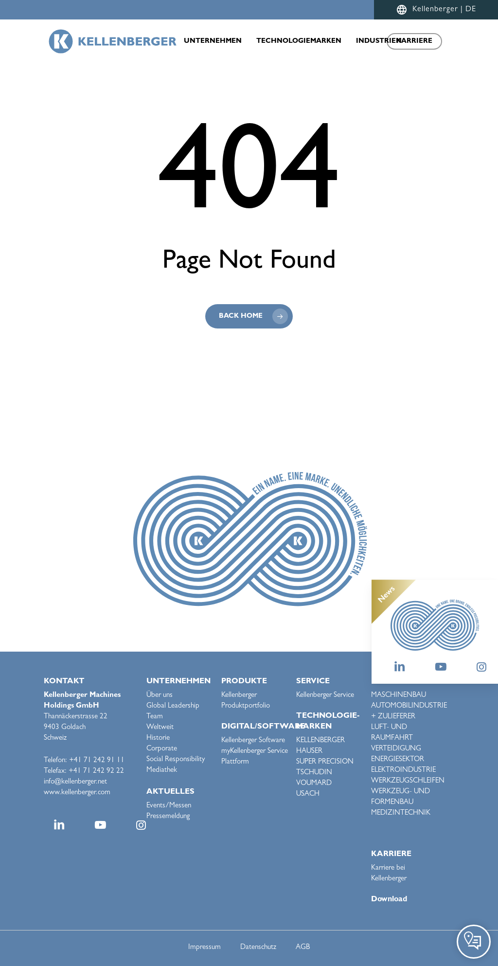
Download (389, 900)
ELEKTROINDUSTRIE (403, 770)
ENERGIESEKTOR (397, 760)
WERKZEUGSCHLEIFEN (408, 781)
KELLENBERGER (320, 741)
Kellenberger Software (253, 741)
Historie (158, 738)
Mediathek (161, 770)
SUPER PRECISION (325, 762)
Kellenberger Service (325, 695)
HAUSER (309, 751)
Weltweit (160, 727)
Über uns (159, 695)
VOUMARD (314, 783)
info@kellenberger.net (75, 782)
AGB (303, 947)
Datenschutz (258, 947)
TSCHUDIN (314, 773)
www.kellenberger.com (77, 793)
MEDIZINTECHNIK (400, 813)
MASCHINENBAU (398, 695)
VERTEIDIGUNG (396, 749)
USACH (308, 794)
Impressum (204, 947)
